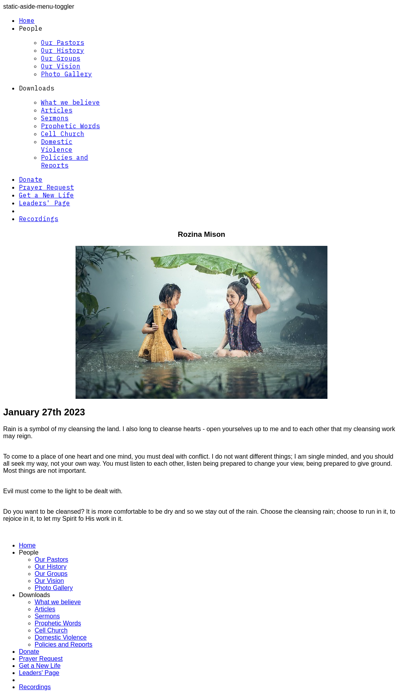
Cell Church (62, 134)
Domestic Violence (56, 145)
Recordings (38, 219)
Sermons (54, 118)
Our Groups (60, 58)
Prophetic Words (70, 126)
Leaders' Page (44, 203)
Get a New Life (46, 195)
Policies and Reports (64, 161)
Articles (56, 110)
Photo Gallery (66, 74)
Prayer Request (46, 187)
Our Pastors (62, 42)
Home (27, 20)
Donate (31, 179)
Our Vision (60, 66)
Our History (62, 50)
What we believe (70, 102)
